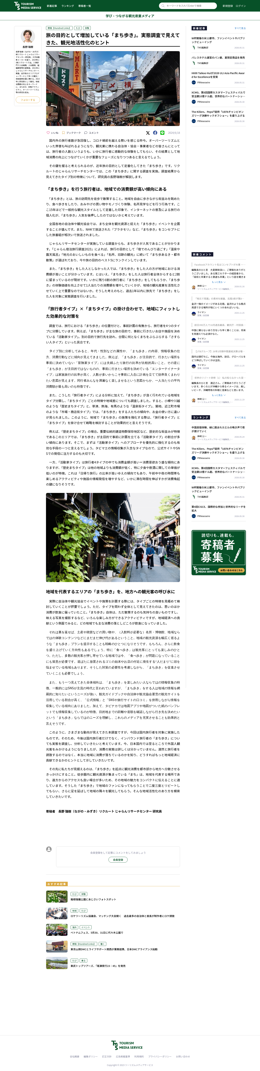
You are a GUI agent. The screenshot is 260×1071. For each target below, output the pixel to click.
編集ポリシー (91, 1056)
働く (102, 943)
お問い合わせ (183, 1056)
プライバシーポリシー (160, 1056)
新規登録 (228, 6)
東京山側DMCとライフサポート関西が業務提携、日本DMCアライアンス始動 (114, 949)
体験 (87, 27)
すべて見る (240, 28)
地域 (74, 910)
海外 (74, 927)
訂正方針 (107, 1056)
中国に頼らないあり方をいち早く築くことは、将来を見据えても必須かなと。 (219, 331)
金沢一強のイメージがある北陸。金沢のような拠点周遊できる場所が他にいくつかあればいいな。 (219, 305)
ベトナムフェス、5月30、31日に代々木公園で (97, 932)
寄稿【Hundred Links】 (59, 27)
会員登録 (118, 859)
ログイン (241, 6)
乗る (83, 960)
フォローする (28, 100)
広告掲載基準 (123, 1056)
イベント (85, 927)
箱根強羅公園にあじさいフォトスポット (93, 899)
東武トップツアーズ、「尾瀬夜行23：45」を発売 (98, 966)
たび (78, 27)
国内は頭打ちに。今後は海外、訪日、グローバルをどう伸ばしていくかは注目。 (219, 358)
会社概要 (74, 1056)
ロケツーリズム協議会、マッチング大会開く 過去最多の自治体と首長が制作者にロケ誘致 (123, 916)
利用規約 (139, 1056)
